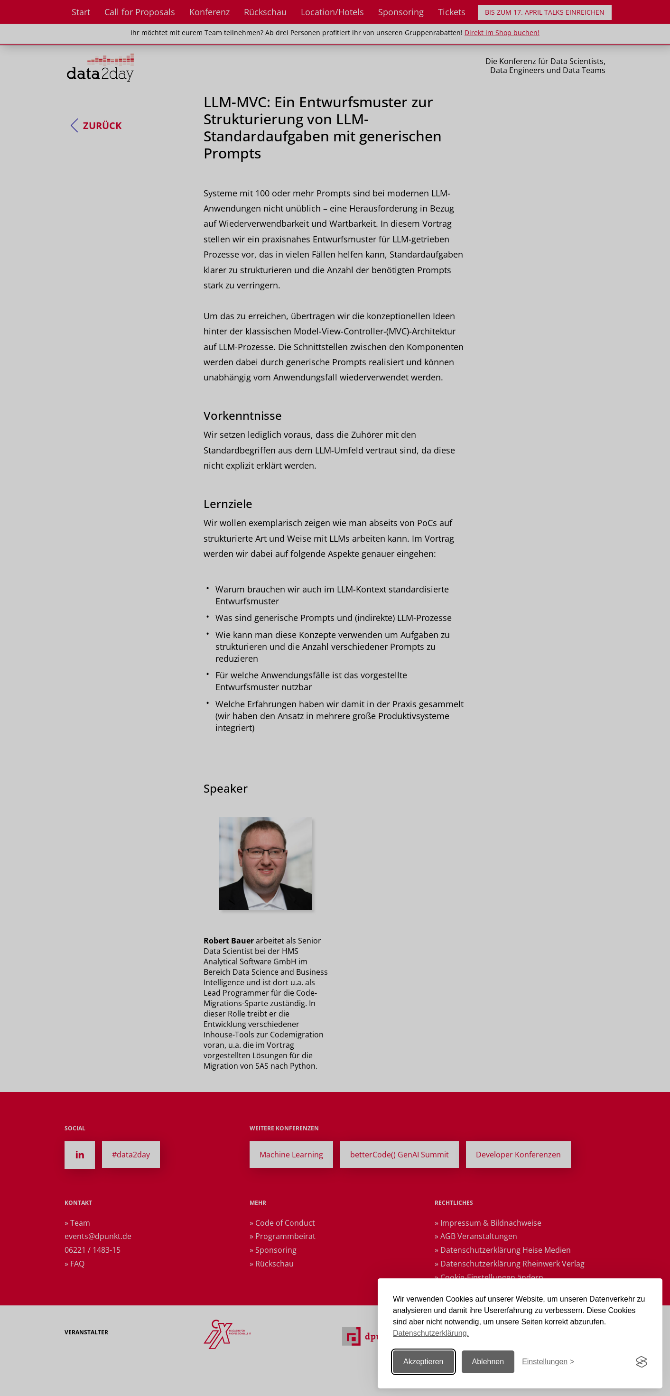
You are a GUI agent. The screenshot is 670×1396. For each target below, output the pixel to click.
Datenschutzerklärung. (431, 1333)
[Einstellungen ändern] (548, 1362)
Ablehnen (488, 1362)
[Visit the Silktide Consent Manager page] (641, 1362)
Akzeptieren (423, 1362)
